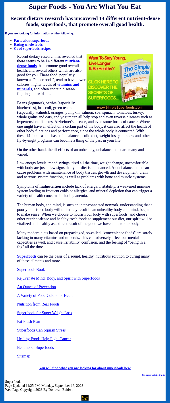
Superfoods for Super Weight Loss (44, 313)
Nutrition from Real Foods (38, 304)
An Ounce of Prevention (36, 287)
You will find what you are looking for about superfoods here (85, 368)
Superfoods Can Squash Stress (41, 330)
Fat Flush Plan (28, 321)
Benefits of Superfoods (35, 347)
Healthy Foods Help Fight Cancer (44, 339)
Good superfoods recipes (32, 48)
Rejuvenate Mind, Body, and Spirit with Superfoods (58, 278)
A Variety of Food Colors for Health (46, 295)
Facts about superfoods (31, 40)
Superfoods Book (31, 269)
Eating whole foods (28, 44)
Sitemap (23, 356)
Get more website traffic (153, 375)
